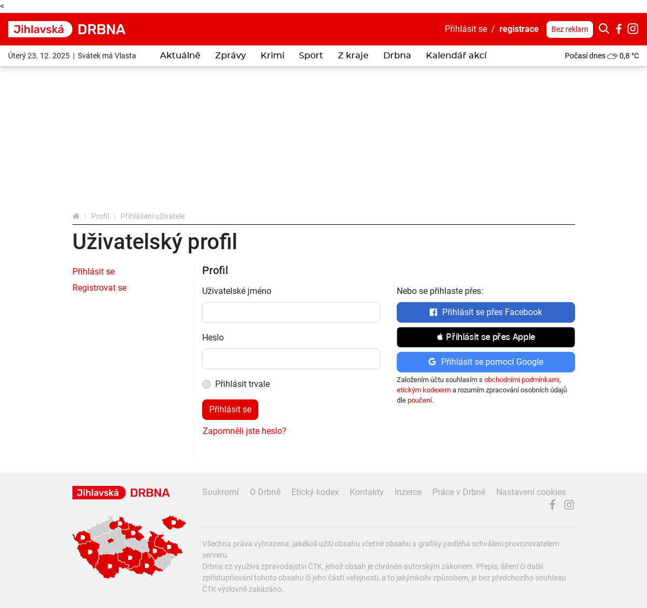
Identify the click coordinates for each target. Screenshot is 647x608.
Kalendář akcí (456, 55)
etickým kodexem (424, 390)
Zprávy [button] (230, 55)
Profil (100, 216)
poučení (420, 400)
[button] (486, 337)
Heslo (213, 337)
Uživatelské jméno (236, 291)
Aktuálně (180, 55)
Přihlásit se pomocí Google (485, 362)
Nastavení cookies (531, 492)
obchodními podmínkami (521, 380)
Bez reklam (569, 29)
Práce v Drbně (458, 492)
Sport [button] (311, 55)
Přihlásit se (466, 29)
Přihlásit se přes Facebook (485, 312)
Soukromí (220, 492)
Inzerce (408, 492)
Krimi (272, 55)
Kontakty (367, 492)
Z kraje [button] (353, 55)
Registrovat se (99, 288)
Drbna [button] (397, 55)
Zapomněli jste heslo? (244, 431)
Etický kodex (315, 492)
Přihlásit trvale (242, 384)
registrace (519, 29)
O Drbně (265, 492)
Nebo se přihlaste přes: (440, 291)
